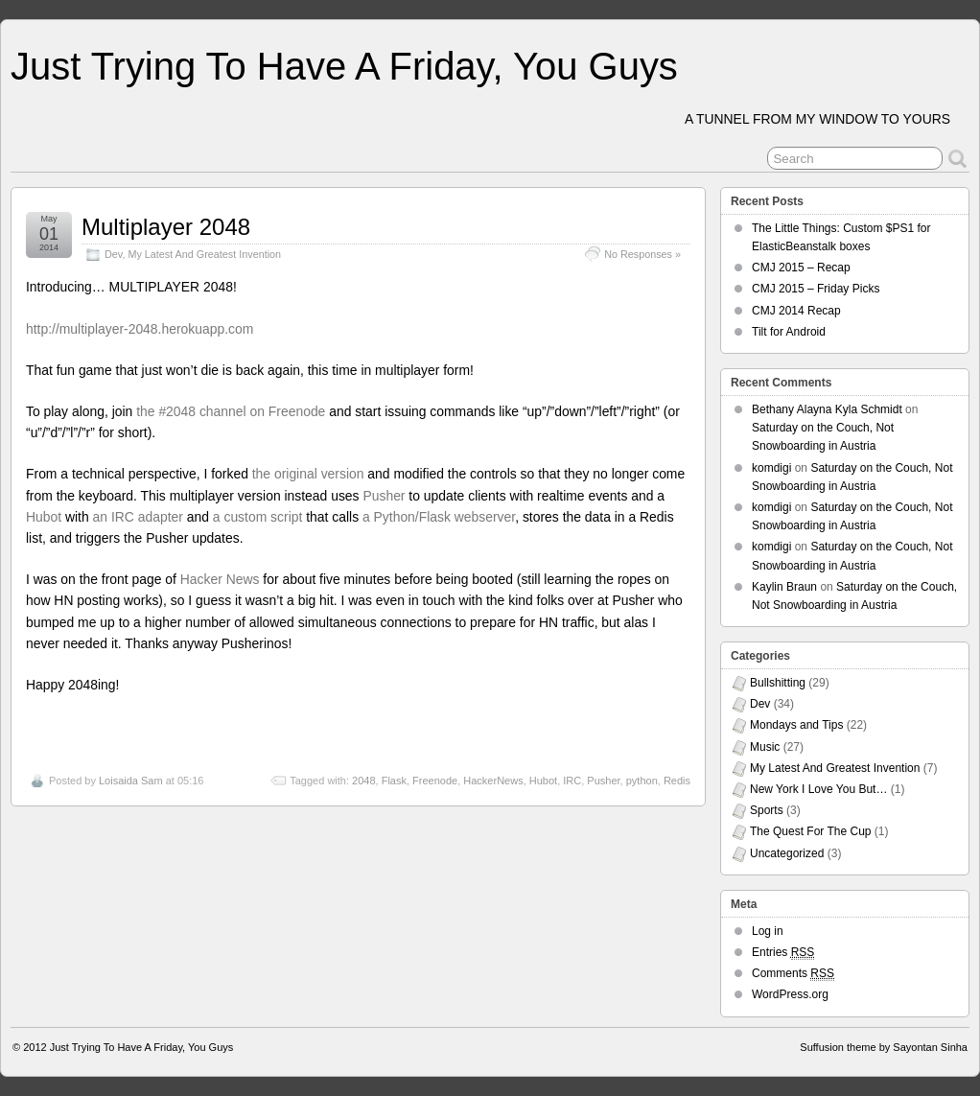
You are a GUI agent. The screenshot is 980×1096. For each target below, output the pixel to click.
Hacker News (220, 579)
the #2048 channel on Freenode (230, 411)
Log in (767, 931)
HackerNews (493, 780)
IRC (572, 780)
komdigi (771, 468)
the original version (308, 473)
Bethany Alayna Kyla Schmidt (827, 409)
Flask (394, 780)
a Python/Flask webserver (438, 517)
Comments (793, 974)
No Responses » (642, 254)
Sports (766, 810)
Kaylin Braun (784, 587)
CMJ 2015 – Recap (801, 267)
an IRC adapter (138, 517)
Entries (783, 952)
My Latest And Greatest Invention (204, 254)
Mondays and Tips (796, 725)
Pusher (383, 495)
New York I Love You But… (818, 789)
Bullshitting (777, 682)
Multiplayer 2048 (166, 227)
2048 (363, 780)
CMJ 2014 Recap (796, 310)
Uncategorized (787, 853)
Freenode (434, 780)
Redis (677, 780)
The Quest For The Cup (811, 831)
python (642, 780)
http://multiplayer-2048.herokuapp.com (139, 329)
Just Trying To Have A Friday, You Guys (344, 66)
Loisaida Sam (131, 780)
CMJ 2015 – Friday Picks (815, 288)
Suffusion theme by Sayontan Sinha (884, 1047)
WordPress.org (790, 994)
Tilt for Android (789, 331)
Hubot (43, 517)
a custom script (258, 517)
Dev (113, 254)
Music (765, 747)
